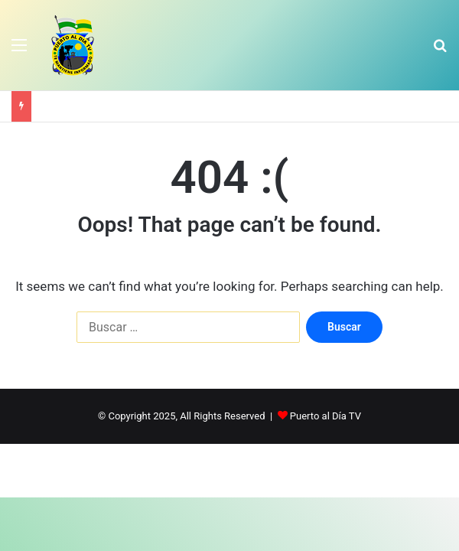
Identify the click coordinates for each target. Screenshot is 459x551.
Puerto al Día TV (325, 416)
